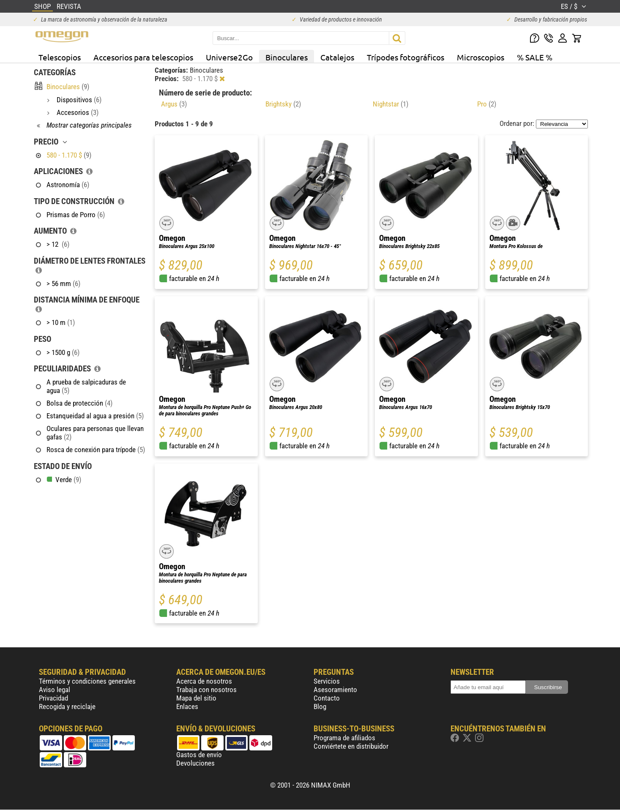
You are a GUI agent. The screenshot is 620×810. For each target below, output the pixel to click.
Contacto (327, 698)
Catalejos (337, 57)
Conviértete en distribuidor (351, 746)
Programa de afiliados (344, 738)
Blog (320, 706)
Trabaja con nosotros (206, 689)
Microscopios (480, 57)
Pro (486, 104)
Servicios (327, 681)
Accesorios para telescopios (143, 57)
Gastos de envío (199, 754)
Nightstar (390, 104)
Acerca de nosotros (204, 681)
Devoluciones (195, 763)
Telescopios (59, 57)
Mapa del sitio (196, 698)
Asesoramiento (335, 689)
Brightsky (283, 104)
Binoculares (286, 57)
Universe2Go (229, 57)
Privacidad (53, 698)
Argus (174, 104)
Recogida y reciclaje (67, 706)
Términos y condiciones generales (87, 681)
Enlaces (187, 706)
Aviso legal (54, 689)
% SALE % (534, 57)
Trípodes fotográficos (405, 57)
